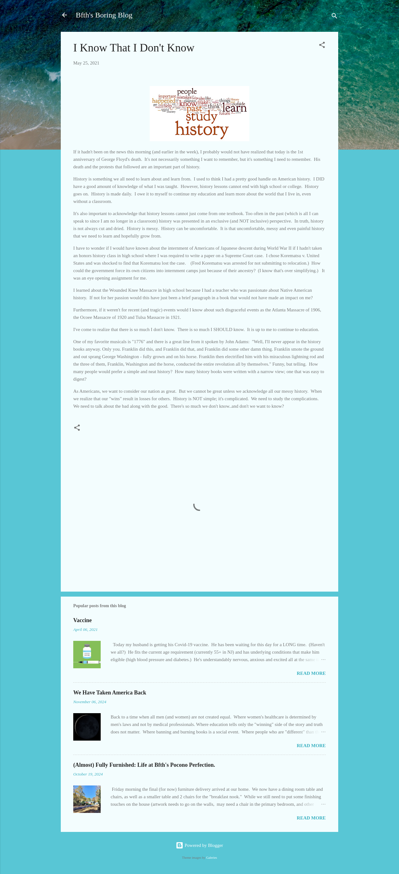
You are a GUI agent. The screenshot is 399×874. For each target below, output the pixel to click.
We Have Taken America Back (109, 692)
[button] (322, 46)
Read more (311, 673)
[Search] (334, 16)
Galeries (211, 857)
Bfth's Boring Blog (104, 15)
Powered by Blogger (199, 845)
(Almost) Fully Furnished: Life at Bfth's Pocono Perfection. (144, 765)
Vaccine (82, 620)
